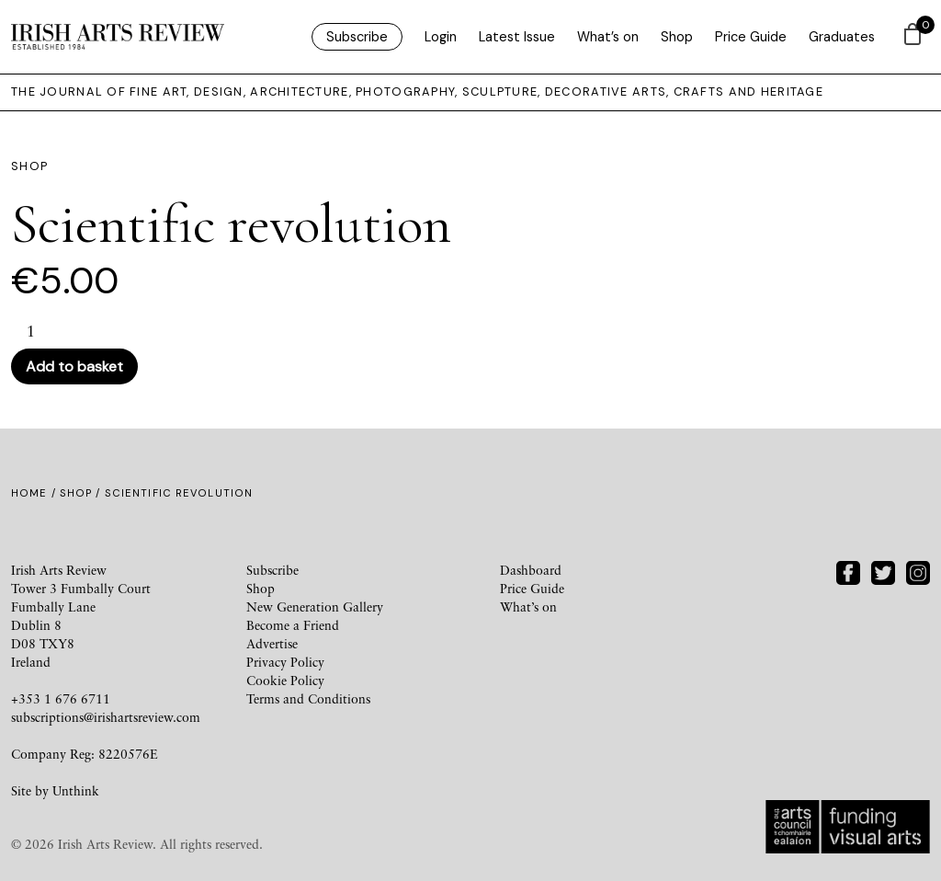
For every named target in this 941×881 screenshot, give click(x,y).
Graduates (842, 37)
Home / (35, 492)
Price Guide (751, 37)
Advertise (272, 643)
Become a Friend (292, 625)
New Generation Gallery (314, 606)
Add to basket (74, 366)
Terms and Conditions (308, 698)
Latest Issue (517, 37)
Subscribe (357, 37)
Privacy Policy (285, 661)
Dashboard (530, 570)
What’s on (608, 37)
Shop (677, 37)
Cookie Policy (285, 680)
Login (441, 37)
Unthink (75, 790)
